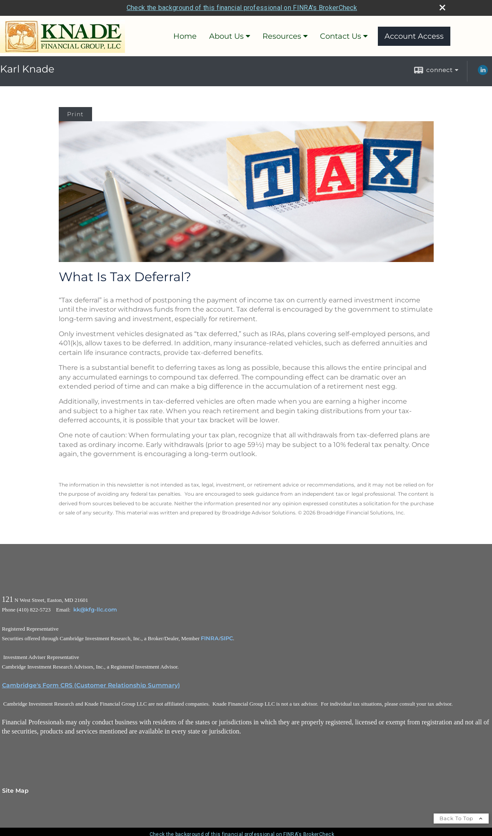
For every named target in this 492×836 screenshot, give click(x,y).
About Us (226, 36)
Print (75, 114)
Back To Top (461, 818)
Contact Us (340, 36)
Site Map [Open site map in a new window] (15, 790)
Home (185, 36)
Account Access (414, 36)
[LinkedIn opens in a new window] (483, 73)
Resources (281, 36)
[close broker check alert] (442, 7)
